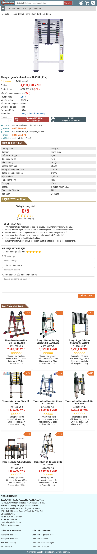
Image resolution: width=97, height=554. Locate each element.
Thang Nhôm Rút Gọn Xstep (33, 113)
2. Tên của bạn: (9, 256)
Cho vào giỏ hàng (34, 118)
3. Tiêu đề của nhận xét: (13, 265)
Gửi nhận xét (86, 295)
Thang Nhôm (17, 14)
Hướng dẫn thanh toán (9, 539)
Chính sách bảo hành (40, 539)
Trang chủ (5, 14)
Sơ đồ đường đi (6, 546)
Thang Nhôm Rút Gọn (34, 14)
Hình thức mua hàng (8, 542)
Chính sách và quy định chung (43, 535)
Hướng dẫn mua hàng (9, 535)
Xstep (48, 14)
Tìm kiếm (68, 3)
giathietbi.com (13, 525)
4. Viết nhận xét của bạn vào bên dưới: (19, 274)
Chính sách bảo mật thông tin (43, 542)
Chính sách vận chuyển (40, 546)
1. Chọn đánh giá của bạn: (13, 251)
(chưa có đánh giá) (25, 218)
